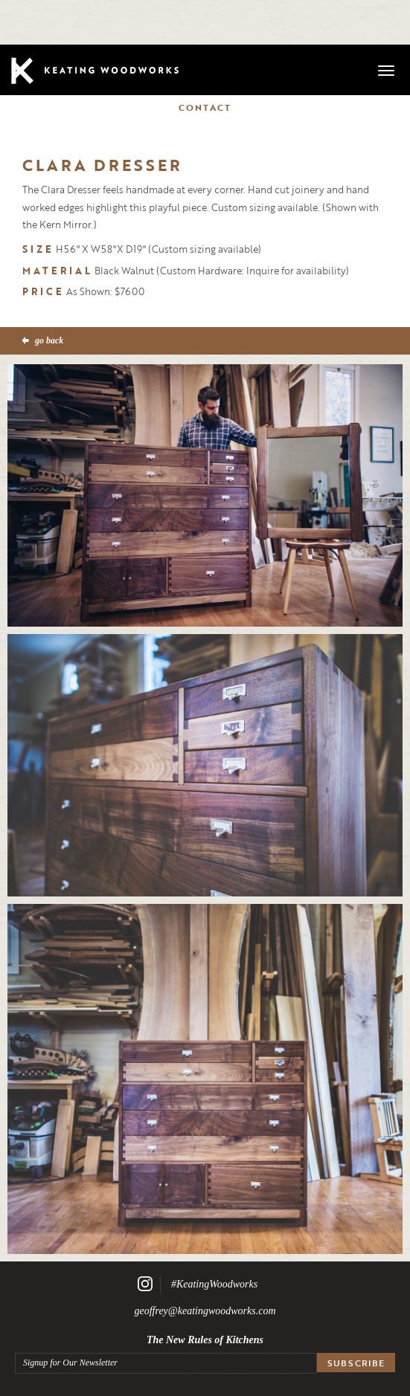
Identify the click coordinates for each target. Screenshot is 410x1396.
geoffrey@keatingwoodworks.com (204, 1311)
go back (42, 340)
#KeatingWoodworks (214, 1284)
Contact (205, 107)
